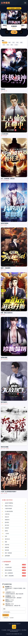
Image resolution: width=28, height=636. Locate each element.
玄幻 (13, 42)
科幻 (17, 42)
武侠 (8, 44)
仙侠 (4, 44)
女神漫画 (5, 2)
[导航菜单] (25, 2)
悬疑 (21, 42)
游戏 (12, 44)
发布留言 (5, 615)
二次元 (16, 44)
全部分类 (4, 42)
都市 (9, 42)
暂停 (14, 32)
